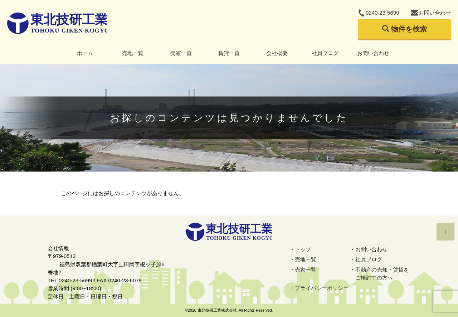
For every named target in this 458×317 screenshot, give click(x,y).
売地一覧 (132, 53)
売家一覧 (181, 53)
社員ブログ (325, 53)
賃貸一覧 (229, 53)
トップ (303, 249)
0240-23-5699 (382, 13)
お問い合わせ (435, 13)
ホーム (85, 53)
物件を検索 (409, 29)
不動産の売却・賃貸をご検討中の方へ (382, 274)
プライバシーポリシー (322, 288)
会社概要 (277, 53)
